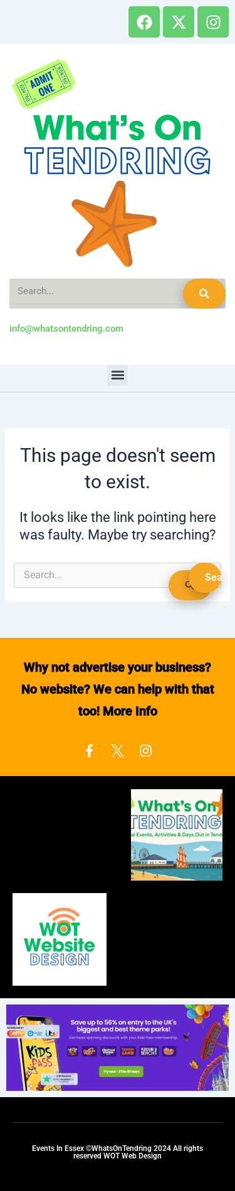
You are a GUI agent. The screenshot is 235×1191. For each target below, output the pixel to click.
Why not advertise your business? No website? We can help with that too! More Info (117, 689)
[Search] (204, 294)
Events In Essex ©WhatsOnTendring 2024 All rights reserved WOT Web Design (117, 1152)
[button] (117, 375)
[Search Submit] (190, 585)
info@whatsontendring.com (66, 328)
